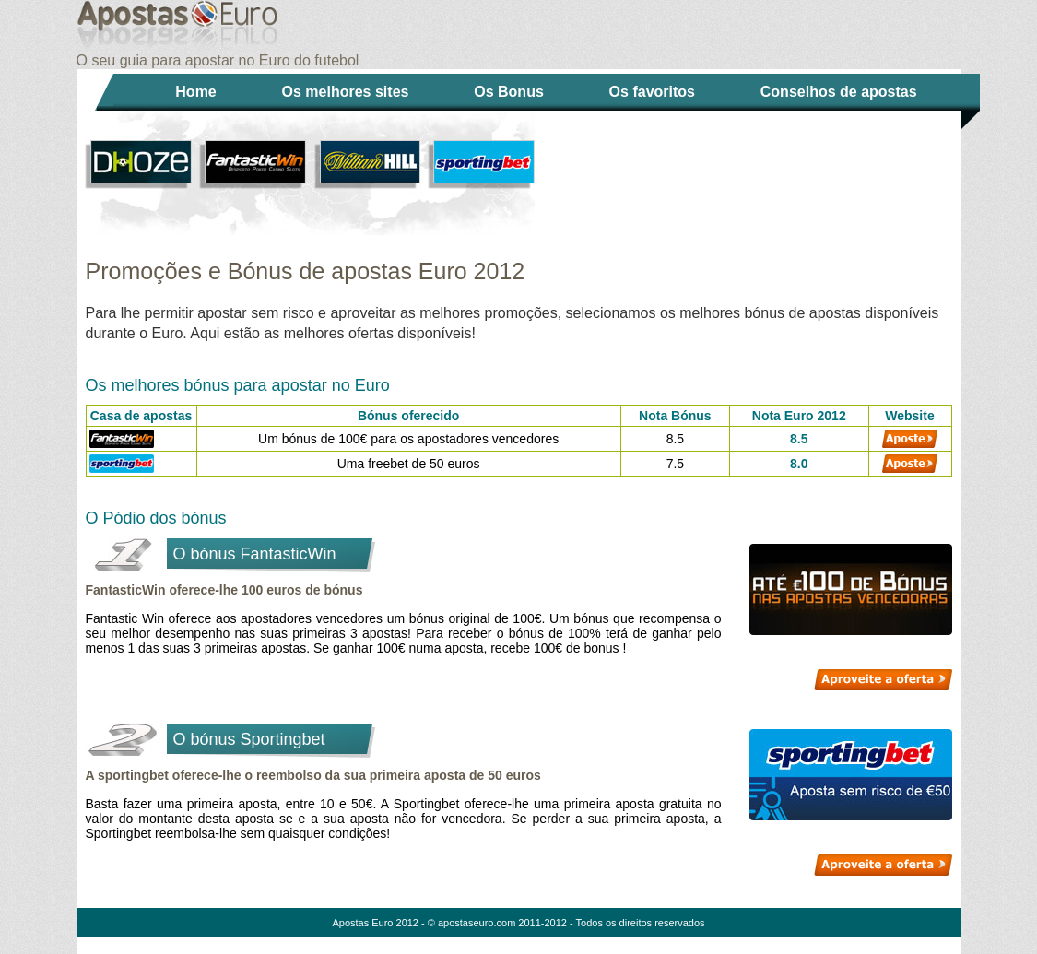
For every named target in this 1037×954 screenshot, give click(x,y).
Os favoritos (652, 92)
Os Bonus (509, 92)
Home (195, 92)
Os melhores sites (345, 92)
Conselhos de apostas (838, 92)
